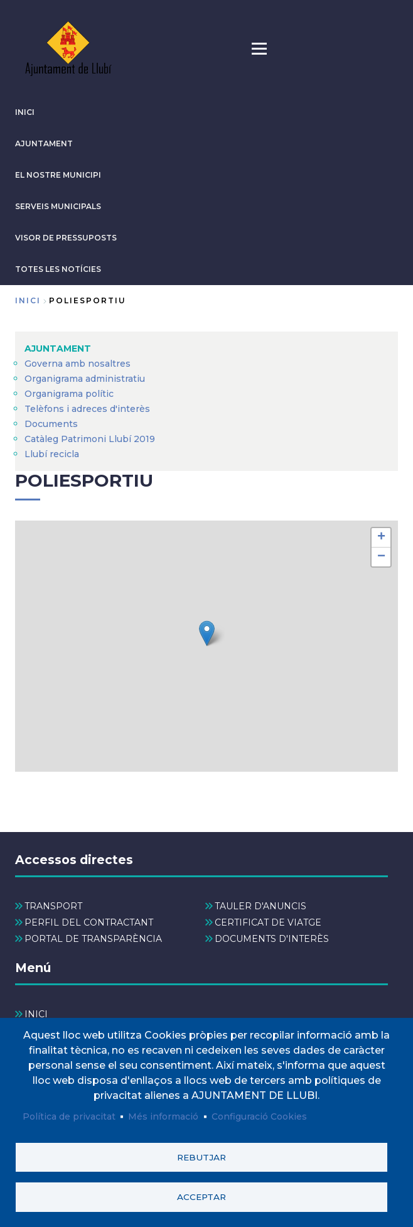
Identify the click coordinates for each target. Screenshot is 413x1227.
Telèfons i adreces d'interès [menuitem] (87, 408)
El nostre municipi (58, 175)
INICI (25, 112)
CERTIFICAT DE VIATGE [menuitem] (268, 922)
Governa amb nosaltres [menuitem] (77, 363)
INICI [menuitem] (36, 1014)
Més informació (163, 1114)
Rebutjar (201, 1155)
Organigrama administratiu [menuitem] (84, 378)
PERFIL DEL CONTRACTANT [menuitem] (88, 922)
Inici (28, 300)
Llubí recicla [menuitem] (51, 454)
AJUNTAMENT (44, 143)
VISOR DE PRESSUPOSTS (66, 237)
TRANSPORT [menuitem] (53, 906)
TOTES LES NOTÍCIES (58, 269)
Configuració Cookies (259, 1114)
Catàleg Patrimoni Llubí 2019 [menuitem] (89, 439)
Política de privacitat (69, 1114)
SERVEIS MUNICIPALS (58, 206)
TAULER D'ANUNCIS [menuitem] (260, 906)
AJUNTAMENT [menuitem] (57, 348)
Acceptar (201, 1196)
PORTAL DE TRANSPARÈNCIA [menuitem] (93, 938)
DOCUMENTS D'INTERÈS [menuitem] (272, 938)
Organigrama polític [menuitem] (69, 393)
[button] (207, 633)
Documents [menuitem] (51, 424)
